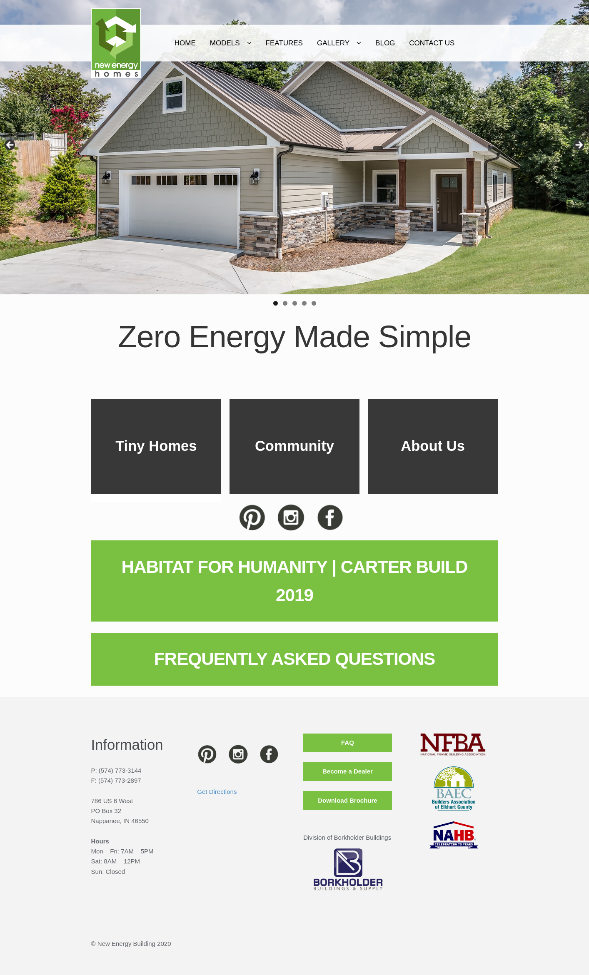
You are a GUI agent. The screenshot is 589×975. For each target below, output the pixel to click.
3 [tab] (294, 303)
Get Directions (217, 791)
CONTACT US (463, 43)
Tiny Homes (156, 446)
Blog (416, 43)
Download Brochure (347, 800)
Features (315, 43)
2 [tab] (285, 303)
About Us (433, 446)
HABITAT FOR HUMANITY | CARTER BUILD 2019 (294, 581)
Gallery (364, 43)
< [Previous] (10, 145)
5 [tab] (314, 303)
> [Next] (578, 145)
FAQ (347, 742)
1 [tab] (275, 303)
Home (216, 43)
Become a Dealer (347, 771)
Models (256, 43)
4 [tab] (304, 303)
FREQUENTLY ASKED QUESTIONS (294, 659)
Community (294, 446)
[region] (294, 147)
